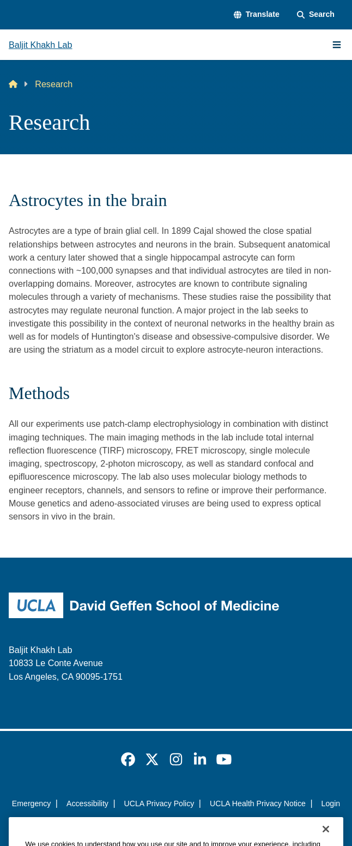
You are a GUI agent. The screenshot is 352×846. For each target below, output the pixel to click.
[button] (256, 14)
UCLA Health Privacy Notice (258, 803)
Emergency (31, 803)
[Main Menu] (336, 44)
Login (331, 803)
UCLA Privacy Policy (159, 803)
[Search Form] (315, 14)
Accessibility (87, 803)
